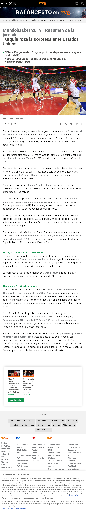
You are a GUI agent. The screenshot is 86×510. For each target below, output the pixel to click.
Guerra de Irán (43, 425)
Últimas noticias (43, 429)
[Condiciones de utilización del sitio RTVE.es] (4, 491)
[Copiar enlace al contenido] (82, 123)
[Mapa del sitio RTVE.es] (59, 491)
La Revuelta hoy (57, 420)
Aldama (56, 425)
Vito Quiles (41, 420)
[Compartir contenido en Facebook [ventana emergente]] (60, 123)
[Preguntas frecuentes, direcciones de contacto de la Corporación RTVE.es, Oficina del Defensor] (66, 490)
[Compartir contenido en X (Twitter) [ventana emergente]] (66, 123)
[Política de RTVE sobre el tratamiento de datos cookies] (26, 491)
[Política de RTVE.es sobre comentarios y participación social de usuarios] (78, 491)
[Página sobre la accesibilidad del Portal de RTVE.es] (51, 490)
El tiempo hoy (69, 425)
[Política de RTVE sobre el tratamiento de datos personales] (14, 491)
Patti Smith (72, 420)
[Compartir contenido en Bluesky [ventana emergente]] (71, 123)
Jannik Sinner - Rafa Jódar (22, 425)
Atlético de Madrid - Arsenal (21, 420)
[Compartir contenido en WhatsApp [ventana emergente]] (76, 123)
